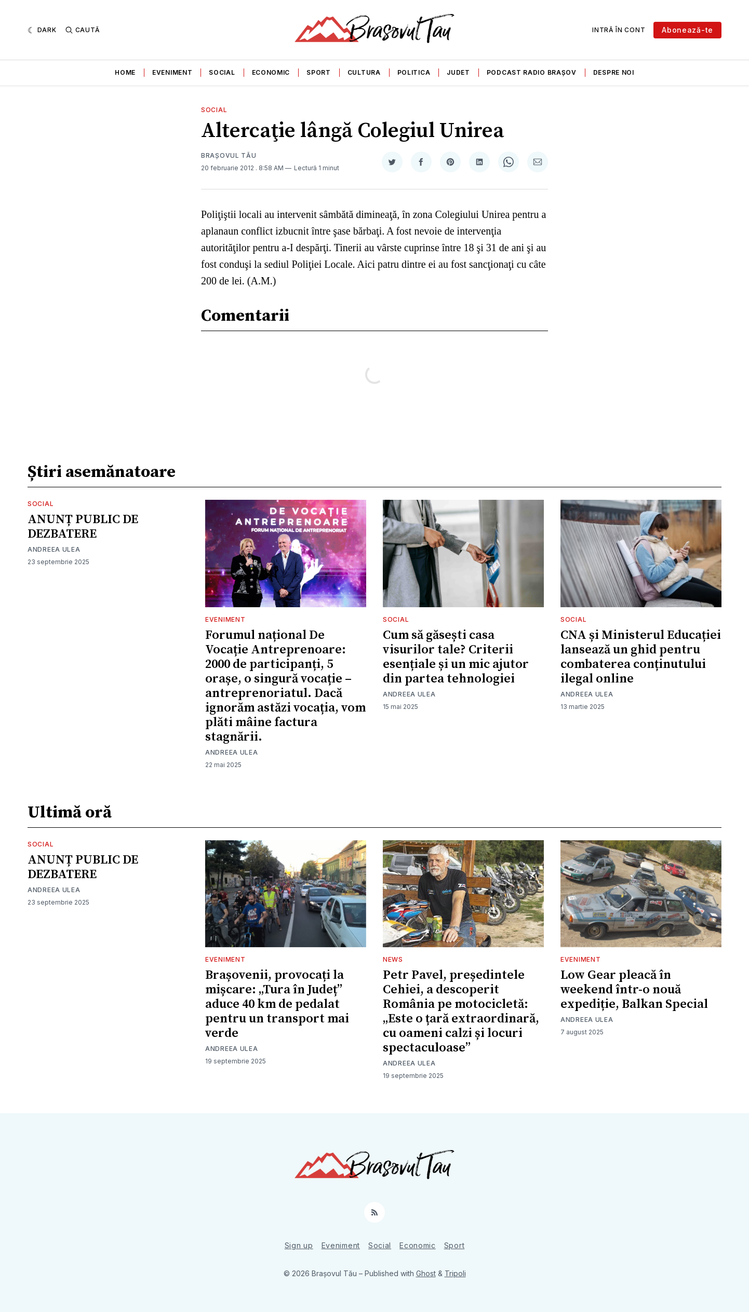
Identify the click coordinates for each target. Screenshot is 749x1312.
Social (222, 72)
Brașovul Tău (228, 155)
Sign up (299, 1245)
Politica (414, 72)
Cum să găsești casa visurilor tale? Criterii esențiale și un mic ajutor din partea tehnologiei (456, 657)
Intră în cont (618, 30)
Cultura (364, 72)
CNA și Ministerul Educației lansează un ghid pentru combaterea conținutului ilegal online (640, 657)
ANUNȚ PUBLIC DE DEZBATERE (83, 527)
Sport (318, 72)
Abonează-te (687, 29)
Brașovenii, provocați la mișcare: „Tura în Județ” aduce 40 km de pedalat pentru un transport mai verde (277, 1004)
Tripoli (455, 1273)
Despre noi (613, 72)
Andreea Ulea (54, 549)
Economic (271, 72)
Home (125, 72)
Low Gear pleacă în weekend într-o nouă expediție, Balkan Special (634, 989)
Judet (458, 72)
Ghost (426, 1273)
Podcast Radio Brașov (532, 72)
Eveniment (172, 72)
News (393, 959)
